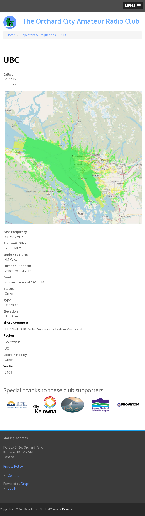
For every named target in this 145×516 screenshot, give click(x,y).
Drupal (25, 484)
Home (11, 35)
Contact (13, 475)
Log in (12, 488)
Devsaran (68, 509)
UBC (64, 35)
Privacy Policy (13, 466)
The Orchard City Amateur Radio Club (80, 21)
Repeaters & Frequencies (38, 35)
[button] (133, 5)
